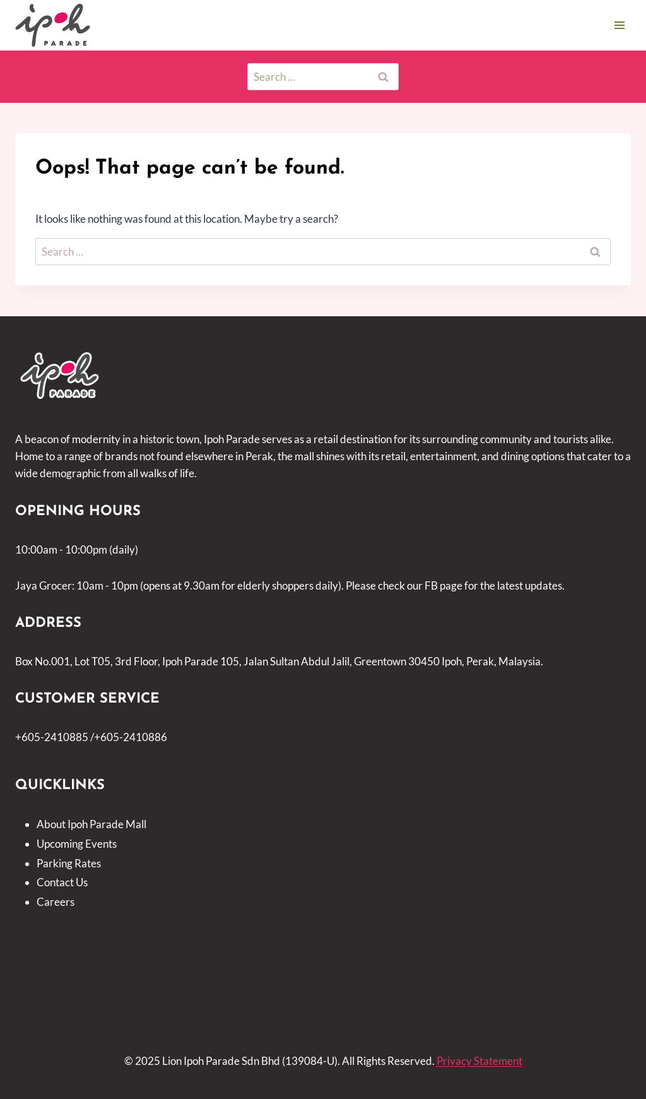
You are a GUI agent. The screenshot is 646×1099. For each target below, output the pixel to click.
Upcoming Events (77, 843)
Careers (55, 901)
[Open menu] (619, 25)
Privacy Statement (479, 1060)
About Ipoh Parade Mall (91, 824)
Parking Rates (69, 863)
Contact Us (62, 882)
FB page (443, 585)
